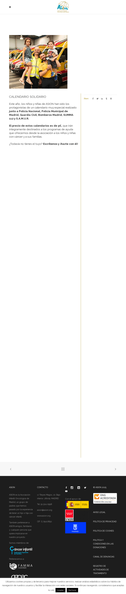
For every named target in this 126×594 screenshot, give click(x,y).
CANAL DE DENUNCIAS (103, 557)
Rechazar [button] (72, 590)
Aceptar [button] (60, 590)
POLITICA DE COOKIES (103, 531)
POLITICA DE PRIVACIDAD (105, 521)
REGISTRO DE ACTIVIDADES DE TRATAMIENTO (101, 569)
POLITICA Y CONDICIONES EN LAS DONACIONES (103, 544)
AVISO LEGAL (99, 512)
